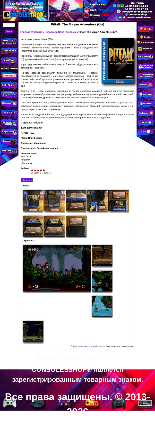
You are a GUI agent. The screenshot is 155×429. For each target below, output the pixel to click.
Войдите (75, 346)
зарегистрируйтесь (93, 346)
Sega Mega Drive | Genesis (60, 32)
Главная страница (31, 32)
